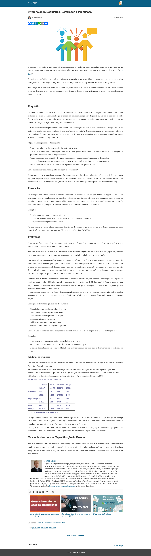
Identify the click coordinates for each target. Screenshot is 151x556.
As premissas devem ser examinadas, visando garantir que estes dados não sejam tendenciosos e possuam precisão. (71, 369)
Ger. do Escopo (47, 523)
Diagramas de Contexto (108, 505)
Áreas (39, 523)
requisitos (44, 528)
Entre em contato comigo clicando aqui (62, 486)
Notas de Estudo (59, 523)
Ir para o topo (118, 546)
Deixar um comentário (75, 535)
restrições (52, 528)
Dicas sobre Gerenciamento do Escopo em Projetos (45, 506)
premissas (36, 528)
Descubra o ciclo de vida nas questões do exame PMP (76, 506)
